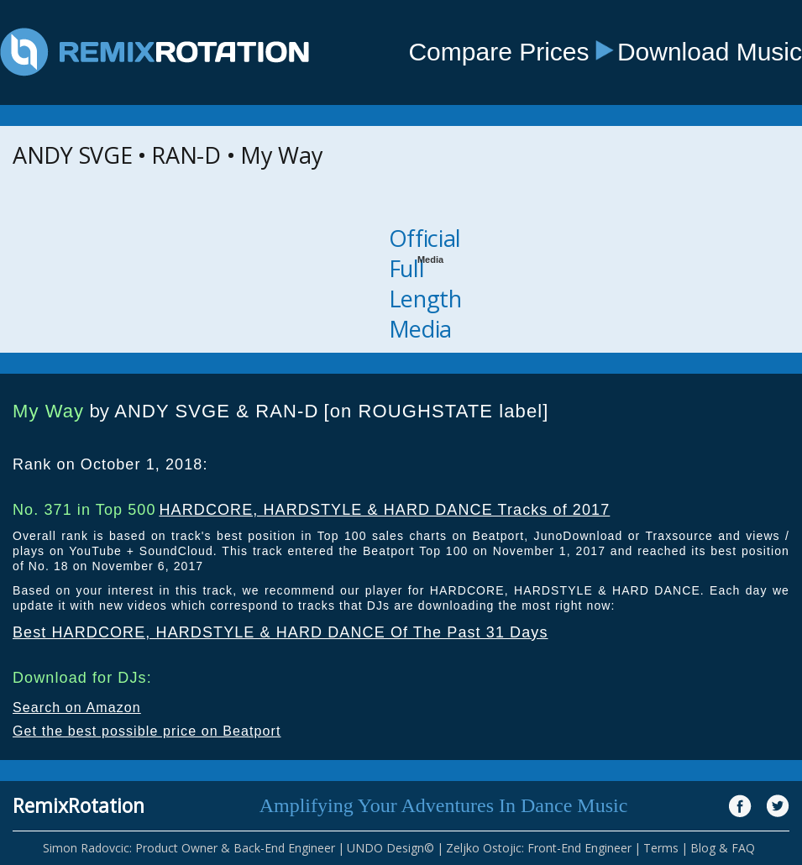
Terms (661, 848)
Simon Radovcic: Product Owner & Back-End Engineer (189, 848)
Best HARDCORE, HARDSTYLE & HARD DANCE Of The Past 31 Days (280, 632)
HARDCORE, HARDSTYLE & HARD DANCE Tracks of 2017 (384, 509)
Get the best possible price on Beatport (147, 731)
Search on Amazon (77, 707)
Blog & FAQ (722, 848)
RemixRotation (78, 805)
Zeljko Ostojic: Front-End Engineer (539, 848)
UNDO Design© (390, 848)
